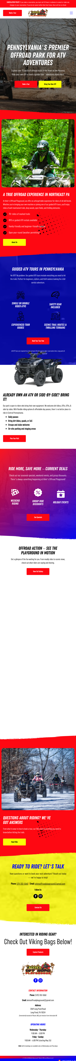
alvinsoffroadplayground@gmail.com (50, 884)
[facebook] (35, 896)
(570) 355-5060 (40, 995)
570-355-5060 (22, 884)
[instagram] (40, 896)
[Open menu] (71, 12)
